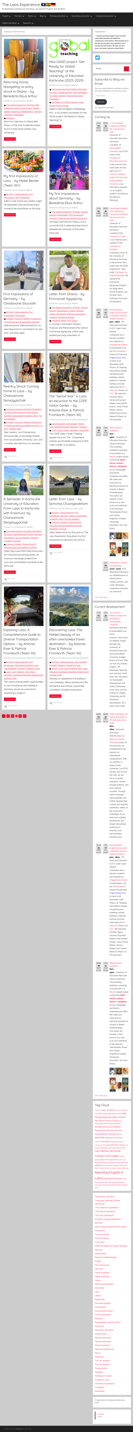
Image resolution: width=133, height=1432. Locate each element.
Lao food (62, 529)
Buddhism (105, 1123)
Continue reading (9, 139)
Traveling (53, 317)
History (81, 424)
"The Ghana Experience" (16, 105)
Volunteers (99, 1387)
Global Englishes (102, 1273)
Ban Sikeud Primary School (106, 1121)
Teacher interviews (103, 1341)
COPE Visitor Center (60, 430)
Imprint (99, 1417)
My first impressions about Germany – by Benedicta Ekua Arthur (66, 198)
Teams (32, 16)
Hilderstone (118, 1138)
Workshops (54, 99)
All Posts (31, 105)
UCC (112, 393)
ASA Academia (119, 351)
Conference (100, 1231)
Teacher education (75, 96)
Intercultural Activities (67, 218)
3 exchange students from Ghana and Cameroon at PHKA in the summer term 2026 (119, 214)
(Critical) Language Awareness (108, 1219)
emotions (10, 118)
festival (119, 1134)
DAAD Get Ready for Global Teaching (111, 1246)
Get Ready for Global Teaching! (117, 739)
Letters (52, 314)
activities (10, 319)
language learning (116, 1142)
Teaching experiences (76, 314)
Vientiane (8, 675)
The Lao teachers (102, 1364)
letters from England (107, 1160)
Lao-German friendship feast (116, 1148)
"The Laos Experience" (104, 1215)
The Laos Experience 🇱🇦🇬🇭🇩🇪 (29, 4)
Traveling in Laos (33, 669)
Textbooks (99, 1357)
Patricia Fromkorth (80, 419)
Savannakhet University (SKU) (25, 416)
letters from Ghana (69, 321)
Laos (17, 197)
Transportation (10, 669)
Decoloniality (62, 215)
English (72, 311)
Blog (43, 16)
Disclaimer (100, 1414)
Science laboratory (107, 1165)
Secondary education (82, 16)
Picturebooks (100, 1307)
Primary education (59, 16)
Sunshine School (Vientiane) (107, 1168)
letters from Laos (120, 1159)
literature (98, 1162)
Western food (15, 429)
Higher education (10, 23)
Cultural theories (102, 1238)
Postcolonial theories (104, 1311)
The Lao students (22, 538)
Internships (99, 1288)
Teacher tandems (102, 1345)
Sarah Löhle (78, 508)
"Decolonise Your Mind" (105, 1197)
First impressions (76, 215)
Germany (38, 112)
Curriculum (99, 1242)
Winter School (62, 106)
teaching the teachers (113, 1178)
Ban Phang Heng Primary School (110, 1114)
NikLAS (113, 457)
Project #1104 (115, 358)
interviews (98, 1141)
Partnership (25, 197)
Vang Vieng (30, 672)
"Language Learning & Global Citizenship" (69, 89)
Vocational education (106, 16)
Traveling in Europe (66, 317)
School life (99, 1326)
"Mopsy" (97, 1110)
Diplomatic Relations (115, 1123)
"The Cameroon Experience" (107, 1208)
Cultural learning (65, 93)
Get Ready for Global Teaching (65, 102)
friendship (56, 321)
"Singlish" (104, 1110)
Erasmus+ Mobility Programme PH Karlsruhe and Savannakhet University (108, 1130)
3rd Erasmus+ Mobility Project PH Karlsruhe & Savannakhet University (118, 177)
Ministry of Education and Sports (111, 1162)
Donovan (19, 1429)
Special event (101, 1334)
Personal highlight (62, 427)
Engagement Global (118, 345)
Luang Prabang (17, 672)
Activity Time (57, 669)
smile (120, 1165)
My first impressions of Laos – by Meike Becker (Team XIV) (21, 180)
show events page (101, 597)
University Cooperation (14, 115)
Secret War (84, 430)
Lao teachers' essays (116, 1145)
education (74, 430)
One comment (11, 578)
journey (105, 1141)
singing (115, 1165)
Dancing (98, 1250)
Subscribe (101, 102)
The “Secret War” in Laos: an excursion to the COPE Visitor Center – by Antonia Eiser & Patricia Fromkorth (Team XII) (68, 405)
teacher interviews (123, 1168)
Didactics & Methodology (23, 112)
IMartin (30, 101)
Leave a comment (12, 456)
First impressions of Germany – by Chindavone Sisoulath (19, 298)
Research (28, 23)
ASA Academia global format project (111, 1227)
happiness (109, 1138)
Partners (19, 16)
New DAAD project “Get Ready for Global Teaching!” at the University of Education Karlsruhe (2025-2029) (67, 71)
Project (6, 16)
